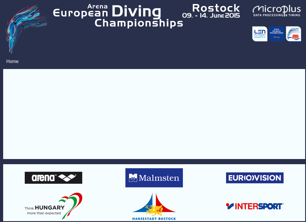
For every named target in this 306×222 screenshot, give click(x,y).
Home (12, 61)
